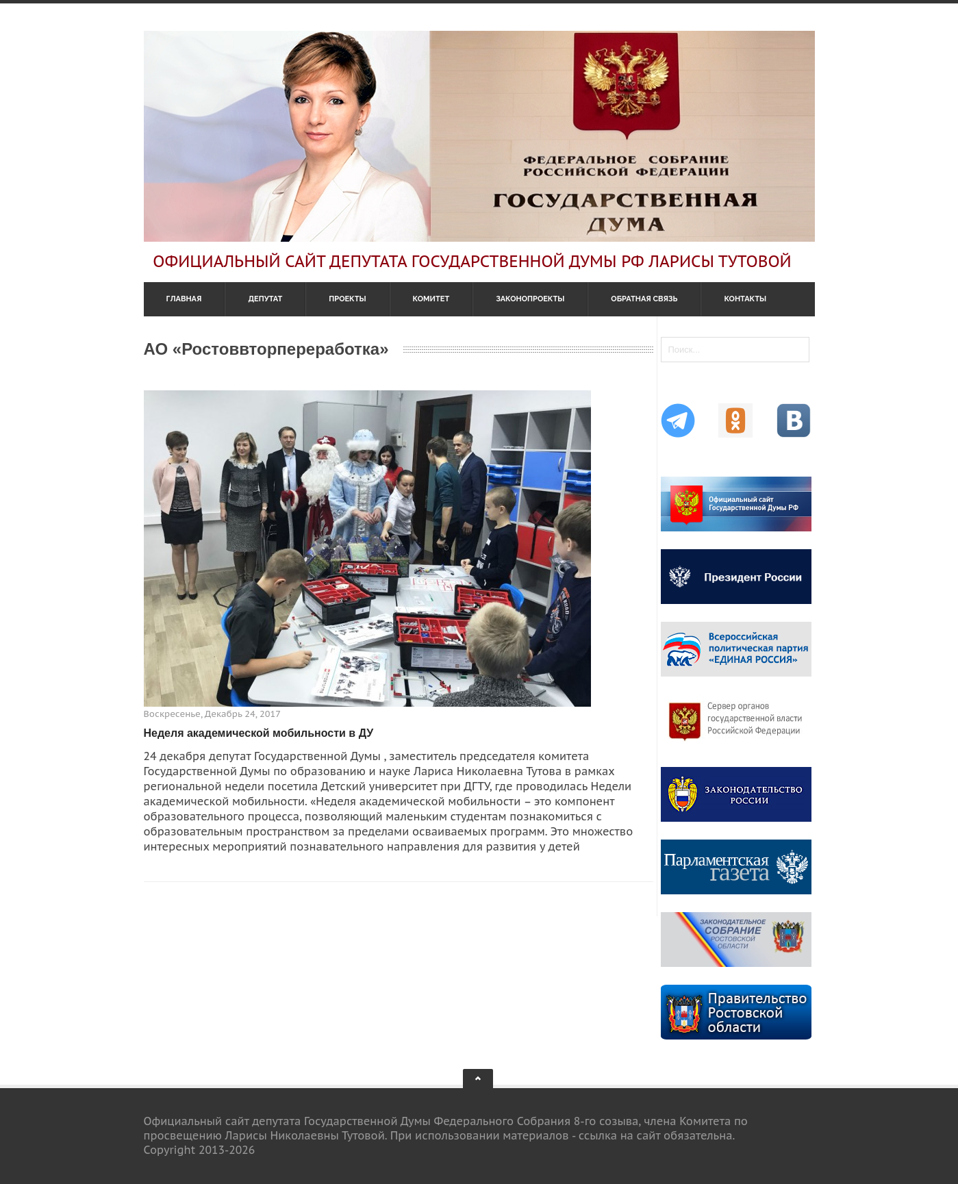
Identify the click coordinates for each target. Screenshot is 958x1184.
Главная (184, 298)
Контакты (745, 298)
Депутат (265, 298)
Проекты (347, 298)
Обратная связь (644, 298)
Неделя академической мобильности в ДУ (259, 733)
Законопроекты (530, 298)
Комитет (431, 298)
